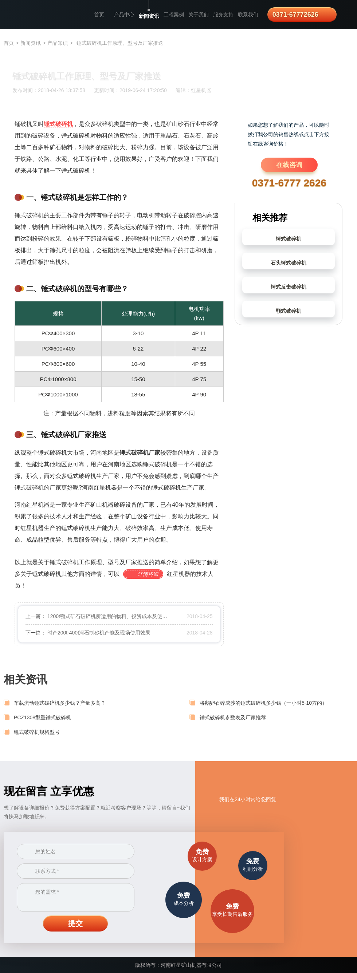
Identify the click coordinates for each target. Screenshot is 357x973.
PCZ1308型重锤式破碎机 (42, 717)
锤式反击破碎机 (288, 287)
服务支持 (223, 14)
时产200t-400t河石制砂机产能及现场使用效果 (98, 633)
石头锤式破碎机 (288, 263)
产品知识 (57, 43)
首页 (99, 14)
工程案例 (174, 14)
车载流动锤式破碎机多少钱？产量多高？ (60, 703)
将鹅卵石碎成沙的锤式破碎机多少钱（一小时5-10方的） (263, 703)
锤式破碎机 (288, 239)
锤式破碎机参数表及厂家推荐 (233, 717)
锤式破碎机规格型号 (37, 732)
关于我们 (198, 14)
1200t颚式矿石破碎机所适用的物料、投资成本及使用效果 (112, 616)
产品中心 (124, 14)
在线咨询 (289, 165)
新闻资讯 (149, 16)
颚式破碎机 (288, 311)
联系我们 (248, 14)
